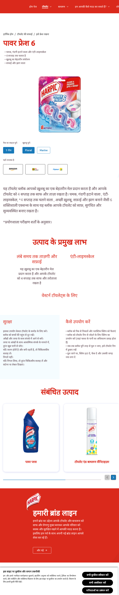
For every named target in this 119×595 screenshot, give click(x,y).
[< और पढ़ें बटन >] (42, 550)
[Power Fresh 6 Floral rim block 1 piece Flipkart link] (58, 169)
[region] (59, 581)
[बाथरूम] (61, 7)
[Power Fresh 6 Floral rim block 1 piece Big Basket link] (35, 169)
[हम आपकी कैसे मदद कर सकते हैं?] (90, 7)
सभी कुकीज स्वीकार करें (97, 575)
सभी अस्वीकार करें (97, 582)
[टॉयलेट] (45, 7)
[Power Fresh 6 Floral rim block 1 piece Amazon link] (13, 169)
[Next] (113, 477)
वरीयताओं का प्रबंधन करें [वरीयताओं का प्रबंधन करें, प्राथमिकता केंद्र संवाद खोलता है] (97, 590)
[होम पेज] (33, 7)
